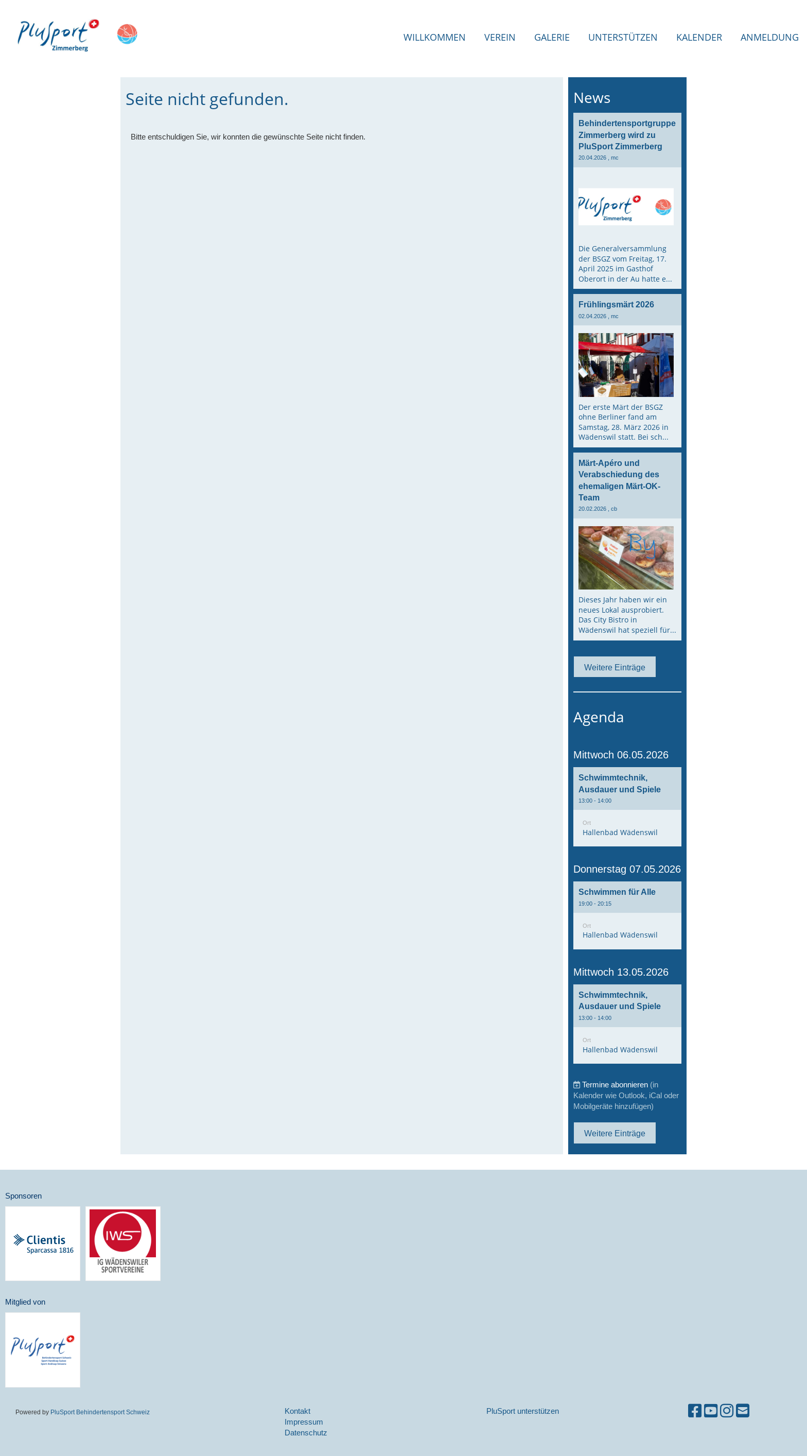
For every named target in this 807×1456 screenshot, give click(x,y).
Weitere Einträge (614, 667)
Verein (500, 37)
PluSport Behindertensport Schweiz (100, 1412)
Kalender (699, 37)
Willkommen (435, 37)
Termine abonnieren (615, 1084)
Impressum (304, 1421)
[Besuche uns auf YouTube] (710, 1411)
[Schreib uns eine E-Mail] (742, 1411)
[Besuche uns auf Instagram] (726, 1411)
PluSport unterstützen (522, 1411)
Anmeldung (770, 37)
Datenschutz (306, 1432)
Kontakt (297, 1411)
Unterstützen (623, 37)
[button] (627, 806)
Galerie (552, 37)
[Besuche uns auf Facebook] (694, 1411)
